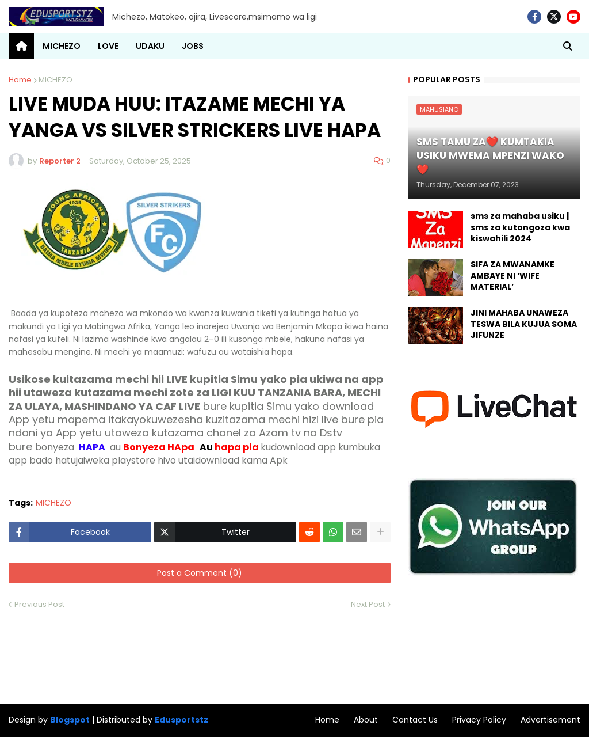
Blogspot (70, 720)
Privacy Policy (479, 719)
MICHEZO (55, 79)
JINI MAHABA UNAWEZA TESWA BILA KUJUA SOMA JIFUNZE (524, 324)
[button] (567, 46)
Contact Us (415, 719)
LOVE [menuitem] (108, 46)
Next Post (368, 604)
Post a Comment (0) (199, 573)
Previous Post (39, 604)
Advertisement (550, 719)
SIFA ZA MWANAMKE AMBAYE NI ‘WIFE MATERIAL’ (512, 275)
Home (20, 79)
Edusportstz (181, 719)
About (366, 719)
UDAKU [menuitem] (150, 46)
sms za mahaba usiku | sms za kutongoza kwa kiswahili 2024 (520, 227)
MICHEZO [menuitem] (62, 46)
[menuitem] (21, 46)
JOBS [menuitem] (193, 46)
